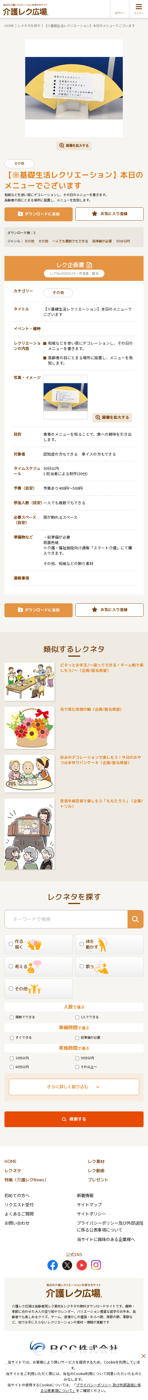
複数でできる (22, 1016)
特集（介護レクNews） (26, 1180)
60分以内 (19, 1066)
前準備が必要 (88, 1037)
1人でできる (87, 1016)
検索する (77, 1119)
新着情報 (85, 1195)
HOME (9, 25)
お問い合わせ (16, 1223)
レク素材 (96, 1161)
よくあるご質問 (19, 1213)
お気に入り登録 (114, 213)
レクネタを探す (28, 25)
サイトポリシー (91, 1213)
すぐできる (21, 1037)
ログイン (120, 13)
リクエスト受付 (19, 1204)
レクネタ (12, 1171)
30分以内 (84, 1057)
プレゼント (98, 1180)
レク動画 (96, 1171)
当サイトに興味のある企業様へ (106, 1239)
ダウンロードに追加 (42, 214)
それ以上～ (86, 1066)
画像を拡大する (77, 145)
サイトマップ (89, 1204)
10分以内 (19, 1057)
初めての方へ (16, 1195)
